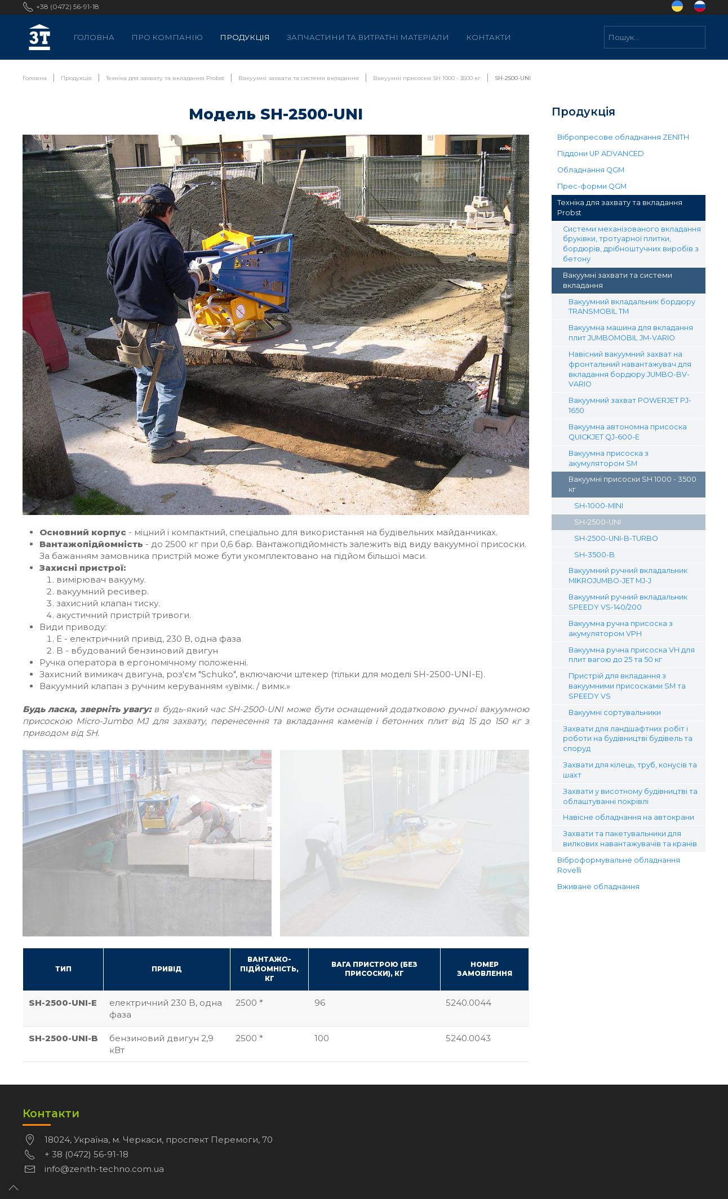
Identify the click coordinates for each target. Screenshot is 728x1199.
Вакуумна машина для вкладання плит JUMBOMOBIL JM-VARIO (631, 332)
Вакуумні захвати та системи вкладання (617, 280)
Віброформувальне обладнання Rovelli (618, 865)
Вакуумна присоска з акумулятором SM (609, 458)
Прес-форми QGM (592, 186)
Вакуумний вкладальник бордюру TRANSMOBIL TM (632, 306)
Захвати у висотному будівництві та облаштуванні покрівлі (630, 796)
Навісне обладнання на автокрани (628, 817)
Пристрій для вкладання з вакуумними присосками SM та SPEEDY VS (627, 686)
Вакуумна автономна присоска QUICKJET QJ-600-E (628, 432)
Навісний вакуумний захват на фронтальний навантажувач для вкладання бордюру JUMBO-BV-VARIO (630, 369)
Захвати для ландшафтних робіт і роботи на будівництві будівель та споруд (628, 739)
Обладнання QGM (590, 170)
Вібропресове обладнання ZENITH (623, 137)
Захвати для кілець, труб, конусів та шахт (630, 770)
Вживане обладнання (598, 886)
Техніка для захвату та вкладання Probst (619, 207)
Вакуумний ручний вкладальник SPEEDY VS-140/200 (628, 602)
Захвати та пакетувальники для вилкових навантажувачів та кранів (630, 838)
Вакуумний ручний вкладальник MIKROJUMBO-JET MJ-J (628, 575)
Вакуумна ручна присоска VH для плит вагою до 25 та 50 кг (632, 655)
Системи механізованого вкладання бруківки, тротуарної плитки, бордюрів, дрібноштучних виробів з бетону (632, 244)
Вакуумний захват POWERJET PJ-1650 (630, 405)
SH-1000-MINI (598, 505)
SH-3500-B (594, 554)
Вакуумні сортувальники (615, 712)
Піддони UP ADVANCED (600, 153)
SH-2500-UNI (597, 522)
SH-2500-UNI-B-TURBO (616, 538)
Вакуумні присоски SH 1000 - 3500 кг (632, 484)
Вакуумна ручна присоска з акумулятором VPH (621, 628)
